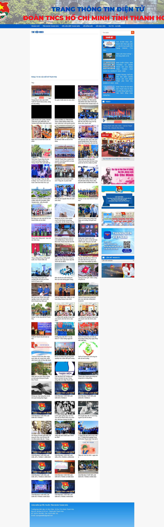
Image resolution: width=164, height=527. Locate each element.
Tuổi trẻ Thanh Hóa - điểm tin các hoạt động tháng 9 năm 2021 (65, 298)
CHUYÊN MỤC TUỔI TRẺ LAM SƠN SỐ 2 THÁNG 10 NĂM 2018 (64, 476)
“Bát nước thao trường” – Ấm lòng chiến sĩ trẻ (118, 56)
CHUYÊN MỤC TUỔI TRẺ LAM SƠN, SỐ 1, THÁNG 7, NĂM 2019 (41, 456)
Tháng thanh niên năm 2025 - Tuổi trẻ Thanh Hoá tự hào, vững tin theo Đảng (41, 101)
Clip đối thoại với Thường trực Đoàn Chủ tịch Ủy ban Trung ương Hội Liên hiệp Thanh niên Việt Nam (64, 378)
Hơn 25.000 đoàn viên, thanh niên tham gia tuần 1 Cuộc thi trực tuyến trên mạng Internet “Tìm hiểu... (118, 46)
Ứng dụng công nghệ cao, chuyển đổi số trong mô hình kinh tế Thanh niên (40, 279)
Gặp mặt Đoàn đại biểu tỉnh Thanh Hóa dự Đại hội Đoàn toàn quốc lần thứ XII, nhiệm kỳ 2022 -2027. (88, 161)
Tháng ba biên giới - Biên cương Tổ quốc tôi (87, 278)
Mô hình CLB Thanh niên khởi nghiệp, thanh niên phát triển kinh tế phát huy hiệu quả (40, 299)
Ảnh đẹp (105, 135)
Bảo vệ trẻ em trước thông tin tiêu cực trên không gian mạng (64, 278)
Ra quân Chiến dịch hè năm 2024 (64, 100)
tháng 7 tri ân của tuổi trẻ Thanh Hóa (41, 318)
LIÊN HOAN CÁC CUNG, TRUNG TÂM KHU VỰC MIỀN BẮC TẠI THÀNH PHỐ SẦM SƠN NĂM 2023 (41, 121)
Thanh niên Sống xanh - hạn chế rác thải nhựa (41, 239)
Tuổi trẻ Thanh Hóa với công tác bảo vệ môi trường (87, 357)
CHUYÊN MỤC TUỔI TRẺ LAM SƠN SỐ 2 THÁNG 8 (63, 397)
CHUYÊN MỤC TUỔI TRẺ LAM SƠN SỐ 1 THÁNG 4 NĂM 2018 (87, 476)
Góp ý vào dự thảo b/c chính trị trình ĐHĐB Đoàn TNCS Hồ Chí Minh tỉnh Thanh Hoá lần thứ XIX (64, 239)
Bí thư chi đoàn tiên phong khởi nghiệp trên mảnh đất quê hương (64, 357)
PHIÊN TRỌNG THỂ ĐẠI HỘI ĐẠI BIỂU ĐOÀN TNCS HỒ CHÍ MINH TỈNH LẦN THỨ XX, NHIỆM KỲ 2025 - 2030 (118, 79)
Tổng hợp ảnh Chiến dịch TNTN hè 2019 (64, 436)
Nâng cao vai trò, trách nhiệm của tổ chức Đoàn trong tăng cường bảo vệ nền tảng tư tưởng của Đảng (64, 220)
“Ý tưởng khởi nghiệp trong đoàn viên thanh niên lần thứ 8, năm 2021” (64, 318)
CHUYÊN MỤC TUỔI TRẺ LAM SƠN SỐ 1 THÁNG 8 (87, 397)
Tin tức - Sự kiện (115, 26)
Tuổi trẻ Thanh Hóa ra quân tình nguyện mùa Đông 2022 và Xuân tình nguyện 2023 (64, 161)
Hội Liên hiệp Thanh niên (71, 26)
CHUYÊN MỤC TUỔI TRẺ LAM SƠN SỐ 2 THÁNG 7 (40, 416)
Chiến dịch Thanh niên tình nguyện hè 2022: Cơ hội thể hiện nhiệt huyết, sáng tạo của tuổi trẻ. (87, 240)
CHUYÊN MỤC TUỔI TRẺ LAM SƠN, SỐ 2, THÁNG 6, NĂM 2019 (64, 456)
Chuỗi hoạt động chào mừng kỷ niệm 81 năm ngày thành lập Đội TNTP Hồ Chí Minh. (64, 259)
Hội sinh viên (100, 26)
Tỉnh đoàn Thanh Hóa (51, 26)
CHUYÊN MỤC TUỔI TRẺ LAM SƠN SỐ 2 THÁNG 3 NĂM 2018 (40, 495)
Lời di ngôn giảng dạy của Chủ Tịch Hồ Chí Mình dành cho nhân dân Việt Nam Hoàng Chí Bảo (64, 417)
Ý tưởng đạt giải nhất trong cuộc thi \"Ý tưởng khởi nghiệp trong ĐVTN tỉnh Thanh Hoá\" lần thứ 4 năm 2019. (88, 437)
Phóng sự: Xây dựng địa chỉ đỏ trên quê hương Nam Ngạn (40, 397)
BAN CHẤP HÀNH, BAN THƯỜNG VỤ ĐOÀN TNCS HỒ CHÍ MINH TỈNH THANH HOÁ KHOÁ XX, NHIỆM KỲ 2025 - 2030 (118, 67)
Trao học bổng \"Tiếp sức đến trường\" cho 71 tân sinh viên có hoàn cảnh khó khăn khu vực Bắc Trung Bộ (41, 180)
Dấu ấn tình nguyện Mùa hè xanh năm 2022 (64, 199)
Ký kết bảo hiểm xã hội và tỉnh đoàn (64, 140)
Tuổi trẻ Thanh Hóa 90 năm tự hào (40, 337)
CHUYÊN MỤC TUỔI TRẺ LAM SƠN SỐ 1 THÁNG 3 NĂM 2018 (64, 495)
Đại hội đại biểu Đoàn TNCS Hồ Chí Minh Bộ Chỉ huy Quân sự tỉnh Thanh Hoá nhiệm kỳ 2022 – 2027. (87, 259)
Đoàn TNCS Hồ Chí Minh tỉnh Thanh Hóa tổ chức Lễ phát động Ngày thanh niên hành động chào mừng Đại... (118, 91)
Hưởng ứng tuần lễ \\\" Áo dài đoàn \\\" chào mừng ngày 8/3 (63, 337)
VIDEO (108, 102)
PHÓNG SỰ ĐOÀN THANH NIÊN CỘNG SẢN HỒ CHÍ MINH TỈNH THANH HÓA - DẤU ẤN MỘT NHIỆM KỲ (40, 200)
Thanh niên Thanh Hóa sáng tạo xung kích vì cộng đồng (87, 377)
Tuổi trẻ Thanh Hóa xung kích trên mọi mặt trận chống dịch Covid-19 (87, 299)
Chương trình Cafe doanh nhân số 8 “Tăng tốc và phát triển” (64, 179)
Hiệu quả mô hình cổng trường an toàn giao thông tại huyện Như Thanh (40, 378)
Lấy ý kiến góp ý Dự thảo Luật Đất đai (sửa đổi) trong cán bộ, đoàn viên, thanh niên (87, 121)
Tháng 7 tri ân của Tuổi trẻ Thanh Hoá (88, 199)
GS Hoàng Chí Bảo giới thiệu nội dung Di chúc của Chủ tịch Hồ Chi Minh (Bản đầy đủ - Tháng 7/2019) (41, 437)
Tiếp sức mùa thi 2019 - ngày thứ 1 (88, 456)
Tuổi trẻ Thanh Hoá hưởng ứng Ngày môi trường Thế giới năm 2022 (87, 220)
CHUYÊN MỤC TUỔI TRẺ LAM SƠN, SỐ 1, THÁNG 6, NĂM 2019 (41, 476)
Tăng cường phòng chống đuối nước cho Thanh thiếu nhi (40, 258)
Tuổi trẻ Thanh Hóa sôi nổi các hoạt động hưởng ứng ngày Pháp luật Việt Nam (88, 338)
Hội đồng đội (88, 26)
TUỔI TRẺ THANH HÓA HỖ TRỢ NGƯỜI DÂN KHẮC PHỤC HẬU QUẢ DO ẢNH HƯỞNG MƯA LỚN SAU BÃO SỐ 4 (87, 180)
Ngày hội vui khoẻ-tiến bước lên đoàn (40, 140)
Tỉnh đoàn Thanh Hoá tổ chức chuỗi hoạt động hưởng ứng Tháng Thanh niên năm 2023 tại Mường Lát (40, 161)
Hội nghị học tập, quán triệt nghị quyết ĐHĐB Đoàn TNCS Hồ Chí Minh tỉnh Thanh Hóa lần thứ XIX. (88, 141)
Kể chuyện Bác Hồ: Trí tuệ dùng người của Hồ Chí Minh (87, 416)
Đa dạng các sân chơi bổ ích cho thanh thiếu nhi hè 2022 (41, 219)
